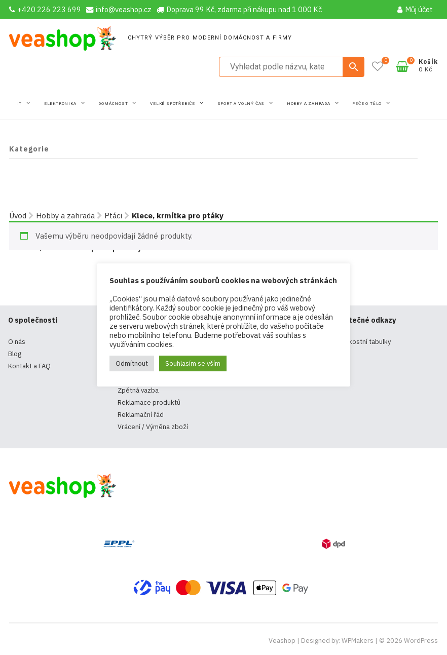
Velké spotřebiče (173, 103)
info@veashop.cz (119, 9)
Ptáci (113, 215)
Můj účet (415, 9)
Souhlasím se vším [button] (192, 363)
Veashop (282, 640)
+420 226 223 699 (45, 9)
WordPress (421, 640)
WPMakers (358, 640)
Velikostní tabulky (364, 341)
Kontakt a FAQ (29, 366)
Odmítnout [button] (132, 363)
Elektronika (61, 103)
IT (20, 103)
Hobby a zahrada (309, 103)
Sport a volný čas (241, 103)
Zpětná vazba (138, 390)
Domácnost (113, 103)
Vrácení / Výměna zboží (153, 426)
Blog (14, 354)
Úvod (17, 215)
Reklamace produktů (149, 402)
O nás (16, 341)
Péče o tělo (367, 103)
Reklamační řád (141, 414)
